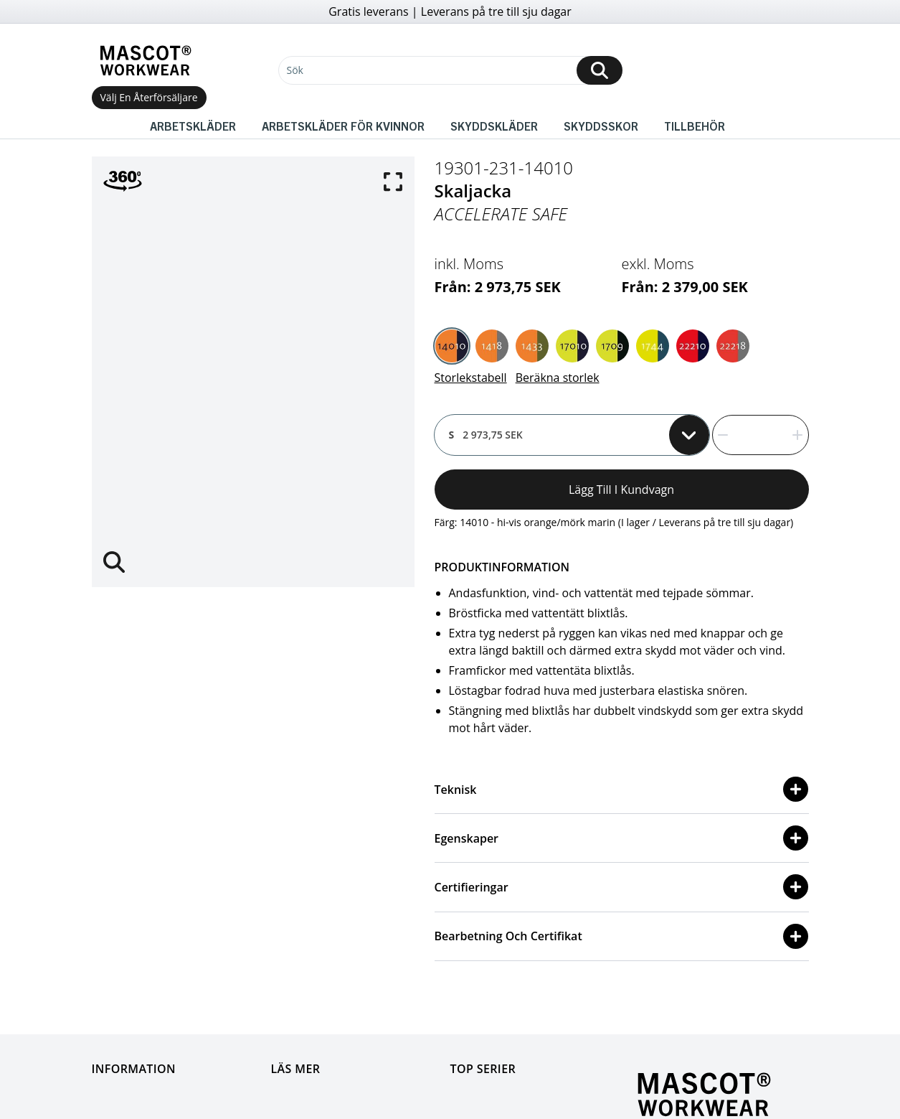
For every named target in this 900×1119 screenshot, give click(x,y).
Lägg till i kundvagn (621, 489)
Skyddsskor (601, 125)
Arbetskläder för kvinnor (343, 125)
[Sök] (450, 70)
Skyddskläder (494, 125)
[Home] (145, 60)
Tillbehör (694, 125)
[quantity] (760, 435)
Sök (295, 70)
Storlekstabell (471, 377)
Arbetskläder (193, 125)
